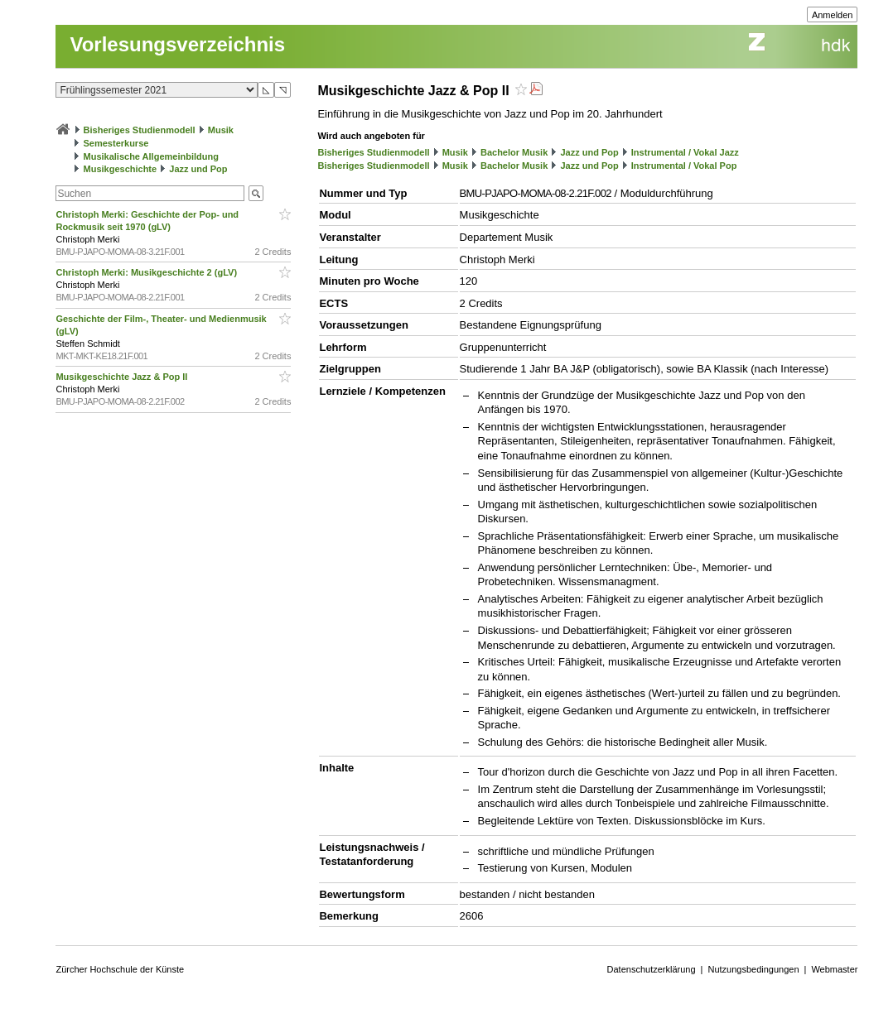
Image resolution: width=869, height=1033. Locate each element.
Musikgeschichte (120, 169)
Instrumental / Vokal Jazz (685, 152)
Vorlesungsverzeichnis (177, 44)
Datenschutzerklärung (651, 969)
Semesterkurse (116, 143)
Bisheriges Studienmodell (140, 130)
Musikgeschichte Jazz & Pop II (123, 377)
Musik (221, 130)
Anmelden (832, 15)
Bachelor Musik (514, 152)
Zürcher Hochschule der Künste (120, 969)
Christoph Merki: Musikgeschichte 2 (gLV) (147, 272)
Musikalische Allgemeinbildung (151, 156)
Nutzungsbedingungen (753, 969)
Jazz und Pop (198, 169)
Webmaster (834, 969)
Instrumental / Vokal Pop (684, 166)
